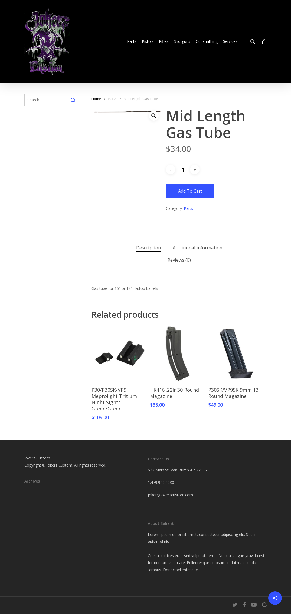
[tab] (148, 248)
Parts (112, 98)
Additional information (197, 248)
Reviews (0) (179, 260)
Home (96, 98)
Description (148, 248)
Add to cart (190, 191)
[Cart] (264, 41)
